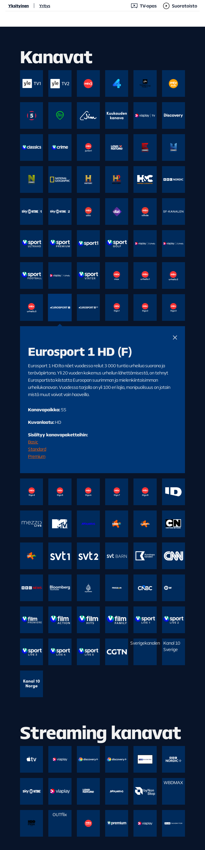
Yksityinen (18, 5)
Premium (36, 456)
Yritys (44, 5)
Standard (37, 449)
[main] (102, 438)
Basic (33, 442)
